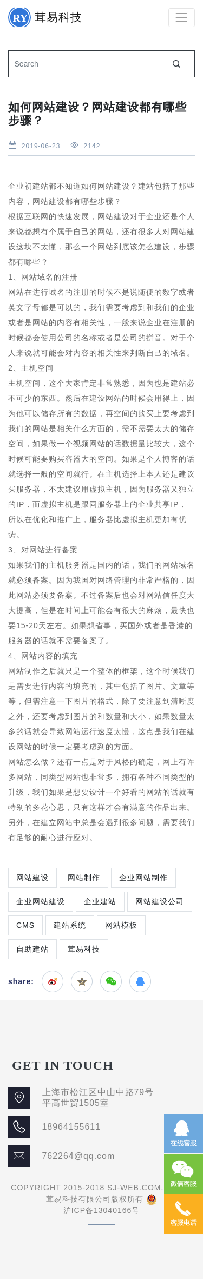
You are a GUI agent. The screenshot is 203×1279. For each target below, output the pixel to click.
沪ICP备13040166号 (101, 1210)
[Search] (83, 63)
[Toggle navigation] (181, 17)
